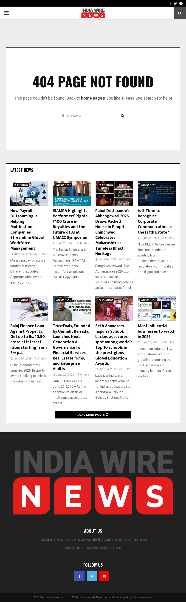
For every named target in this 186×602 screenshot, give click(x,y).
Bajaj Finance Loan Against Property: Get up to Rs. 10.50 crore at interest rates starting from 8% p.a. (28, 339)
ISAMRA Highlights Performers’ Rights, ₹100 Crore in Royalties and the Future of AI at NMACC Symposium (71, 224)
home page (91, 98)
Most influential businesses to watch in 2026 (156, 331)
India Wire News (142, 597)
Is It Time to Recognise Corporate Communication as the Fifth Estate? (155, 221)
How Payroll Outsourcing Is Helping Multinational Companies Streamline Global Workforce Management (27, 229)
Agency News (21, 185)
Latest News (21, 170)
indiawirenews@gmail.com (101, 548)
